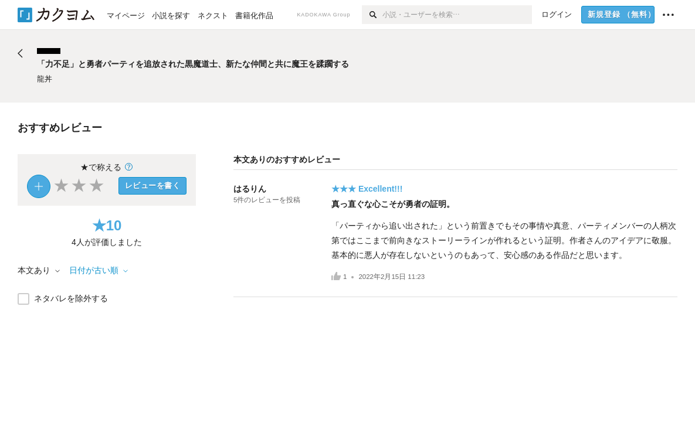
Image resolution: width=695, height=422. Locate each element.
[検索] (372, 14)
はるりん (249, 188)
